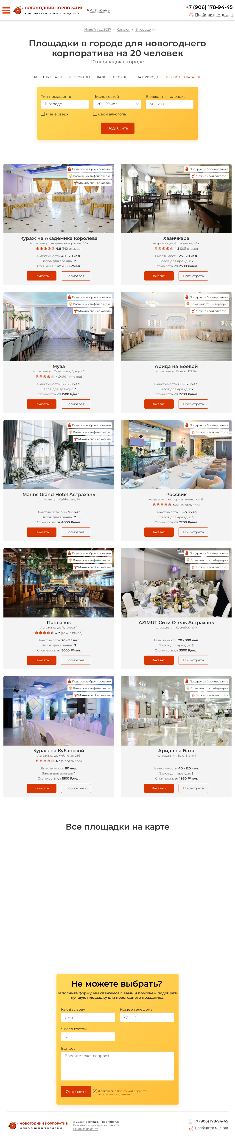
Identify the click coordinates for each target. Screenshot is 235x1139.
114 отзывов (189, 505)
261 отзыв (189, 249)
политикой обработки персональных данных (123, 1092)
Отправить (76, 1091)
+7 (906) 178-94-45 (209, 7)
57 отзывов (71, 761)
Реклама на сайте (85, 1129)
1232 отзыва (71, 633)
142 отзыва (72, 249)
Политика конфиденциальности (96, 1125)
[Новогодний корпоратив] (48, 10)
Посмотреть (76, 276)
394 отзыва (71, 377)
